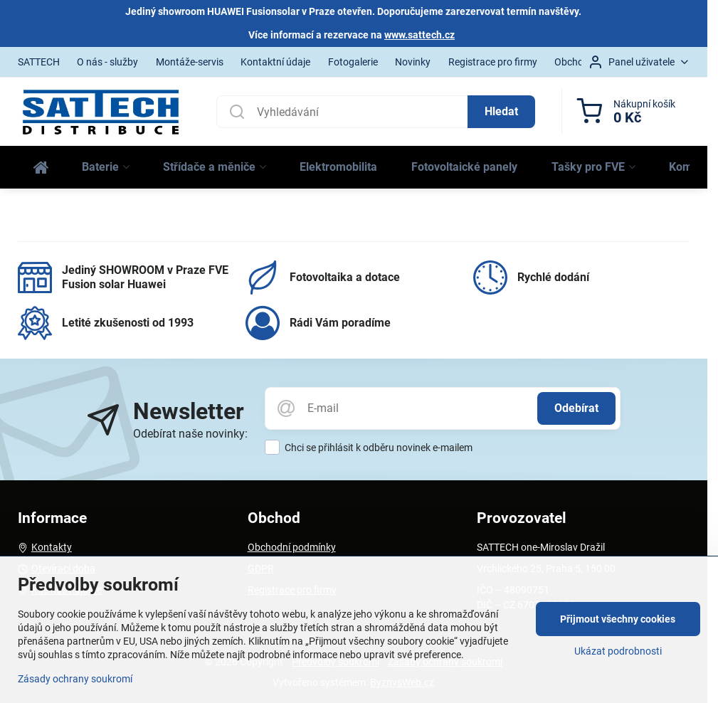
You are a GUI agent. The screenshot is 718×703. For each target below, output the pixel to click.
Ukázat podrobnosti (618, 651)
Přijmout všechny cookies (617, 619)
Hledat (501, 111)
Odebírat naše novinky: (190, 433)
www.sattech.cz (419, 35)
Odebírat (576, 408)
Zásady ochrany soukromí (75, 678)
